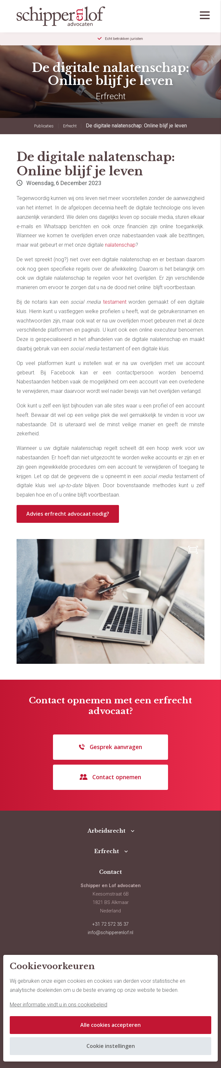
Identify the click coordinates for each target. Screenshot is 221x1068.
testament (114, 302)
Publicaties (44, 125)
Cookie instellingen (110, 1046)
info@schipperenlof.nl (110, 932)
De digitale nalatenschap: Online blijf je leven (136, 126)
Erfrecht (70, 125)
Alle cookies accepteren (110, 1024)
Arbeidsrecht (106, 830)
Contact (110, 872)
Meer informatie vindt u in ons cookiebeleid (58, 1005)
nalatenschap (120, 245)
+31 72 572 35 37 (110, 924)
